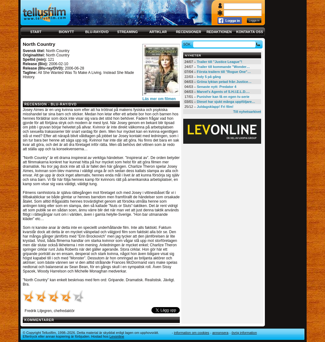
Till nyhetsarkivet (247, 111)
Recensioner (188, 32)
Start (35, 32)
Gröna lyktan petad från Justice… (224, 82)
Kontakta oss (249, 32)
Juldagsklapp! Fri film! (215, 106)
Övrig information (244, 333)
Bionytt (66, 32)
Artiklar (158, 32)
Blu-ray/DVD (97, 32)
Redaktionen (219, 32)
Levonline (116, 336)
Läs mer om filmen (159, 99)
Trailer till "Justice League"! (219, 62)
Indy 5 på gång (209, 77)
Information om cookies (191, 333)
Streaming (127, 32)
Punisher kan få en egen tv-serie (223, 97)
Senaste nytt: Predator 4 (217, 87)
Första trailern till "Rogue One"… (224, 72)
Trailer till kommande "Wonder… (223, 67)
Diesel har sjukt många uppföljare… (226, 102)
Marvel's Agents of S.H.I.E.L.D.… (223, 92)
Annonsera (220, 333)
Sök (187, 44)
